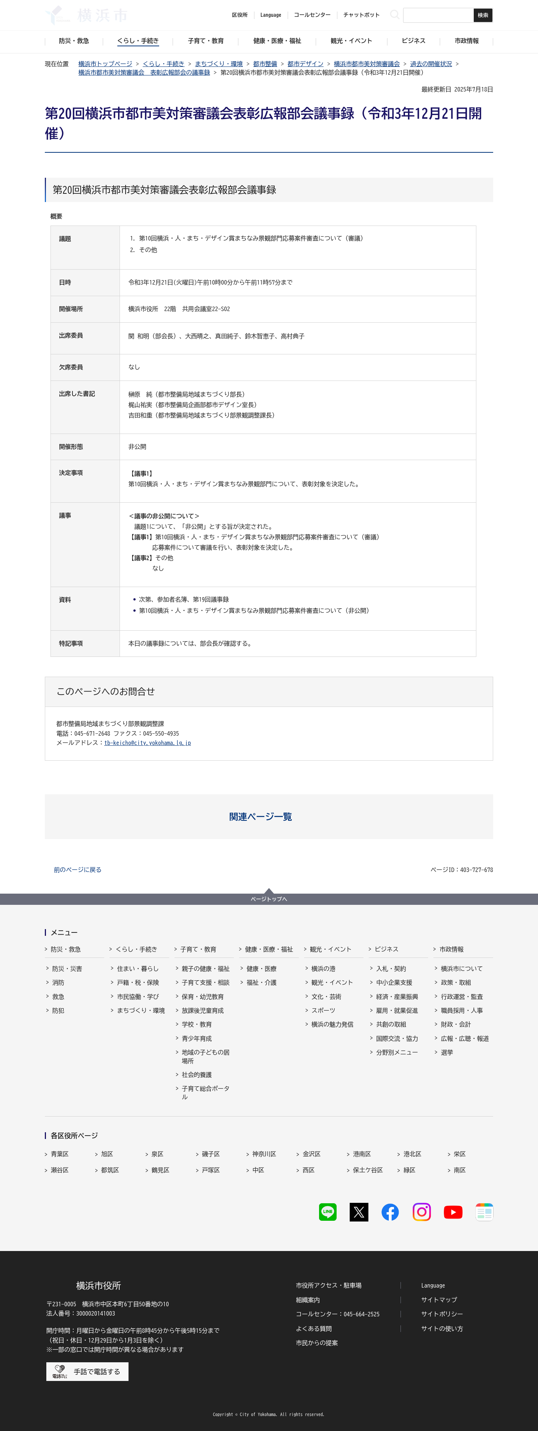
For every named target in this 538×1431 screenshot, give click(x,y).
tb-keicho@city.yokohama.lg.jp (147, 743)
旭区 (107, 1154)
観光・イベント (331, 949)
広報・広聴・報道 (465, 1039)
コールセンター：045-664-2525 (338, 1314)
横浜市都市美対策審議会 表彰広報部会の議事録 (144, 72)
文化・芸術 (326, 997)
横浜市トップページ (105, 64)
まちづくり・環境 (219, 64)
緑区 (409, 1170)
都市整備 (265, 64)
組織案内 (308, 1300)
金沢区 (312, 1154)
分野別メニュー (397, 1052)
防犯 (58, 1011)
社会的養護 (197, 1075)
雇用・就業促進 (397, 1011)
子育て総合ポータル (206, 1093)
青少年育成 (197, 1039)
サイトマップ (439, 1300)
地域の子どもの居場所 (206, 1056)
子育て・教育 (198, 949)
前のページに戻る (78, 870)
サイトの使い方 (442, 1329)
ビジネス (387, 949)
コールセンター (312, 15)
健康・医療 (261, 969)
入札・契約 (391, 969)
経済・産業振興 (397, 997)
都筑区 (110, 1170)
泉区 (158, 1154)
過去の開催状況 (431, 64)
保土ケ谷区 (368, 1170)
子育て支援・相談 (206, 982)
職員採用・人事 (462, 1011)
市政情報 (451, 949)
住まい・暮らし (138, 969)
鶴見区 (161, 1170)
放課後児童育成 (203, 1011)
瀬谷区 (60, 1170)
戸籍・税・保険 (138, 982)
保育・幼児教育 (203, 997)
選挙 (447, 1052)
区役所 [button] (240, 15)
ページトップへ (269, 899)
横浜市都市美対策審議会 (367, 64)
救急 (58, 997)
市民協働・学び (138, 997)
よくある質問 (314, 1329)
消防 (58, 982)
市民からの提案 (317, 1343)
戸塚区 (211, 1170)
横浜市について (462, 969)
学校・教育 (197, 1024)
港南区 (362, 1154)
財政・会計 (456, 1024)
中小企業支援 (394, 982)
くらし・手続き (164, 64)
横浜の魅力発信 (332, 1024)
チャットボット (361, 15)
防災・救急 (66, 949)
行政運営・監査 (462, 997)
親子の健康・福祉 (206, 969)
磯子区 (211, 1154)
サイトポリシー (442, 1314)
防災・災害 (67, 969)
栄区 (460, 1154)
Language (433, 1285)
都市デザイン (306, 64)
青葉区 (60, 1154)
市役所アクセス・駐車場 (329, 1285)
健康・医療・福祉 (269, 949)
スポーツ (324, 1011)
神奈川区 (264, 1154)
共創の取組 (391, 1024)
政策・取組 (456, 982)
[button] (269, 817)
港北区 (412, 1154)
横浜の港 (324, 969)
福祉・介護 (261, 982)
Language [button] (270, 15)
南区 (460, 1170)
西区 (309, 1170)
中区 (259, 1170)
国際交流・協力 (397, 1039)
